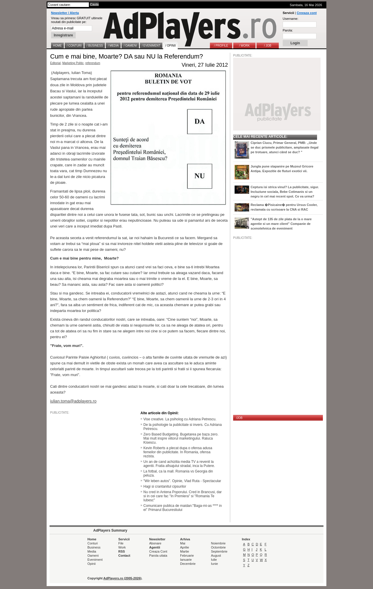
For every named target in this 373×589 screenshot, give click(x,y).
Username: (290, 18)
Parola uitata (158, 555)
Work (122, 547)
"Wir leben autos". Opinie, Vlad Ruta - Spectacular (182, 481)
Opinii (91, 563)
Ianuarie (186, 559)
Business (94, 547)
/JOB (239, 417)
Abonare (155, 543)
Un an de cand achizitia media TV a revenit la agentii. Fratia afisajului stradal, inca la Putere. (179, 464)
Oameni (93, 555)
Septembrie (219, 551)
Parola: (288, 30)
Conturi (92, 543)
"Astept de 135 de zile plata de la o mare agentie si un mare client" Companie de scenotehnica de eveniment (281, 223)
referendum (92, 63)
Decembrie (188, 563)
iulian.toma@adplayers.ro (73, 401)
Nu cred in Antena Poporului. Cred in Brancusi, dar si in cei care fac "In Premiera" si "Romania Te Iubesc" (182, 496)
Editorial (55, 63)
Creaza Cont (158, 551)
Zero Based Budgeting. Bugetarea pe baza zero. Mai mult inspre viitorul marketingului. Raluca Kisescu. (181, 438)
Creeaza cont (306, 13)
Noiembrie (218, 543)
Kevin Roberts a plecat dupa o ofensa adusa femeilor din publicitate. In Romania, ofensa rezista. (177, 452)
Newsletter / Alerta (65, 13)
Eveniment (95, 559)
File (121, 543)
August (216, 555)
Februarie (187, 555)
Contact (124, 555)
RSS (121, 551)
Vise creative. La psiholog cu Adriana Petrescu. (180, 419)
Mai (182, 543)
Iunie (214, 563)
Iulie (214, 559)
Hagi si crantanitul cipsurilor (164, 486)
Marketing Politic (73, 63)
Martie (184, 551)
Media (91, 551)
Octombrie (218, 547)
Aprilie (184, 547)
